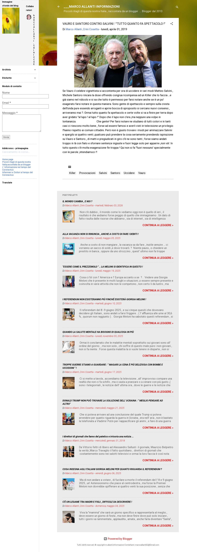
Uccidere (129, 173)
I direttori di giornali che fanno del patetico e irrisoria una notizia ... (98, 436)
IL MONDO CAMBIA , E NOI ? (77, 201)
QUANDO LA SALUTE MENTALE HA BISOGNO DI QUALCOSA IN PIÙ (98, 332)
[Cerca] (177, 7)
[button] (171, 24)
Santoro (115, 173)
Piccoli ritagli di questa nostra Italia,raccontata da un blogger (16, 163)
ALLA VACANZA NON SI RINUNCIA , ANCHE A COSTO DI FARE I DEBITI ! (101, 234)
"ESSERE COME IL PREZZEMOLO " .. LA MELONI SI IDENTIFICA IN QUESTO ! (103, 266)
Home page (7, 159)
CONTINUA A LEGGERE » (158, 225)
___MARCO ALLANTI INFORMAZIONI (92, 6)
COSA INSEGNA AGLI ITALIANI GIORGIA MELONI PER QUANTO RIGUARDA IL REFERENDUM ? (112, 469)
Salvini (103, 173)
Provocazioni (87, 173)
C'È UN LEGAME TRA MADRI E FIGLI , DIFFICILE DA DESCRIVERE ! (97, 501)
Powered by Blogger (118, 538)
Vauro (141, 173)
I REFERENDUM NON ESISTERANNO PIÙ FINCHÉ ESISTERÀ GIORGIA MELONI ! (104, 299)
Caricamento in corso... (16, 152)
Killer (72, 173)
